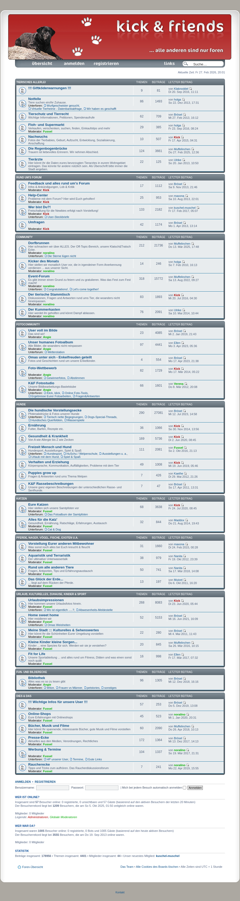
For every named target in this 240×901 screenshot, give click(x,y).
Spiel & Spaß (72, 456)
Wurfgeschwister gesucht (63, 105)
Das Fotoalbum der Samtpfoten (67, 514)
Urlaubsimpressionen (46, 600)
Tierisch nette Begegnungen (65, 417)
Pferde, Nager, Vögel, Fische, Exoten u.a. (47, 537)
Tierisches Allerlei (31, 82)
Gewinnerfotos (56, 378)
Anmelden (74, 64)
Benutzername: (25, 787)
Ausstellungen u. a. (114, 453)
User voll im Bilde (42, 330)
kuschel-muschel (185, 207)
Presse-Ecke (38, 737)
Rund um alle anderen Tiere (51, 567)
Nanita (178, 556)
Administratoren (38, 817)
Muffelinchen (182, 149)
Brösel (178, 114)
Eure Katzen (38, 504)
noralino (48, 252)
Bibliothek (36, 678)
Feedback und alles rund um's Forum (59, 183)
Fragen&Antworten (88, 396)
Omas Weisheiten (58, 625)
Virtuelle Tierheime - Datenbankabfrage (56, 108)
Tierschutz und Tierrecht (48, 114)
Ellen (177, 342)
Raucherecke (39, 764)
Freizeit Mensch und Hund (49, 447)
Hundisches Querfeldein (46, 420)
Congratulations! (57, 289)
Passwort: (77, 787)
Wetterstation (56, 352)
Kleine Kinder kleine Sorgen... (52, 642)
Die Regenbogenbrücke (47, 148)
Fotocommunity (28, 324)
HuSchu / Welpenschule (81, 453)
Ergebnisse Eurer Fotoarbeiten (51, 396)
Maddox (179, 520)
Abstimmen (77, 378)
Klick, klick (53, 393)
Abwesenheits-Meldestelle (96, 609)
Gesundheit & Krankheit (48, 436)
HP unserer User (57, 759)
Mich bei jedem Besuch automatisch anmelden (154, 787)
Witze (50, 687)
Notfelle (34, 99)
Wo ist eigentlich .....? (60, 609)
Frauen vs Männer (70, 687)
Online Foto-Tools (76, 393)
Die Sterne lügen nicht (61, 256)
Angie (47, 337)
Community (24, 237)
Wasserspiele (76, 420)
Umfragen (36, 222)
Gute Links (95, 759)
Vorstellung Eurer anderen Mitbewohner (61, 544)
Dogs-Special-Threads (102, 417)
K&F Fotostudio (41, 383)
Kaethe (178, 473)
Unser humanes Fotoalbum (50, 342)
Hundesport (54, 453)
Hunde (21, 404)
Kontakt (120, 892)
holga (177, 99)
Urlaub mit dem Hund (45, 456)
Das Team (127, 866)
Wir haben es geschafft (101, 108)
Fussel (47, 131)
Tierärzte (35, 159)
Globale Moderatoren (63, 817)
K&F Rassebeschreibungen (50, 484)
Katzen (21, 498)
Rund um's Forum (29, 177)
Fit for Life (36, 654)
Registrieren (106, 64)
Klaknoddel (181, 88)
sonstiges (110, 687)
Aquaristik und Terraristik (49, 555)
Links (167, 64)
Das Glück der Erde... (45, 579)
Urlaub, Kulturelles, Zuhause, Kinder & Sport (51, 594)
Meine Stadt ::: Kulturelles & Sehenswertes (63, 630)
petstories (93, 687)
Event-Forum (39, 276)
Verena (179, 383)
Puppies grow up (42, 473)
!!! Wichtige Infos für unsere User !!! (58, 702)
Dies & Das (23, 696)
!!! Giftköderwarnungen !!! (49, 88)
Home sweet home (43, 615)
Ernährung (37, 425)
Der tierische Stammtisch (49, 294)
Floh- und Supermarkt (46, 125)
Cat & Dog (54, 529)
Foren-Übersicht (42, 64)
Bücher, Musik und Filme (48, 726)
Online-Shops (39, 714)
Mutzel (178, 579)
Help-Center (38, 195)
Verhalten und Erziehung (48, 462)
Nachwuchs (37, 137)
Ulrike (177, 160)
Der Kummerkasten (44, 309)
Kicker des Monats (43, 261)
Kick (177, 137)
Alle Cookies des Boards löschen (157, 866)
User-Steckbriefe (58, 217)
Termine (78, 759)
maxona (179, 195)
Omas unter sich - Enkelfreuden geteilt (60, 357)
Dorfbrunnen (38, 243)
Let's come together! (86, 289)
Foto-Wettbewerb (42, 368)
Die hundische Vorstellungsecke (54, 410)
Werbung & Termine (44, 749)
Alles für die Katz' (42, 519)
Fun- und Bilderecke (31, 672)
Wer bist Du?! (39, 207)
